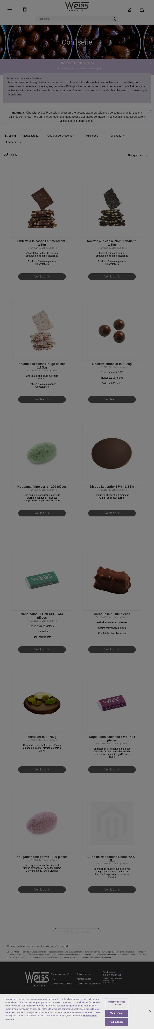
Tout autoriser (116, 1022)
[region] (77, 1011)
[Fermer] (150, 1011)
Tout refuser (116, 1013)
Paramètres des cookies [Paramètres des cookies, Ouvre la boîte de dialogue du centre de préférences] (116, 1003)
